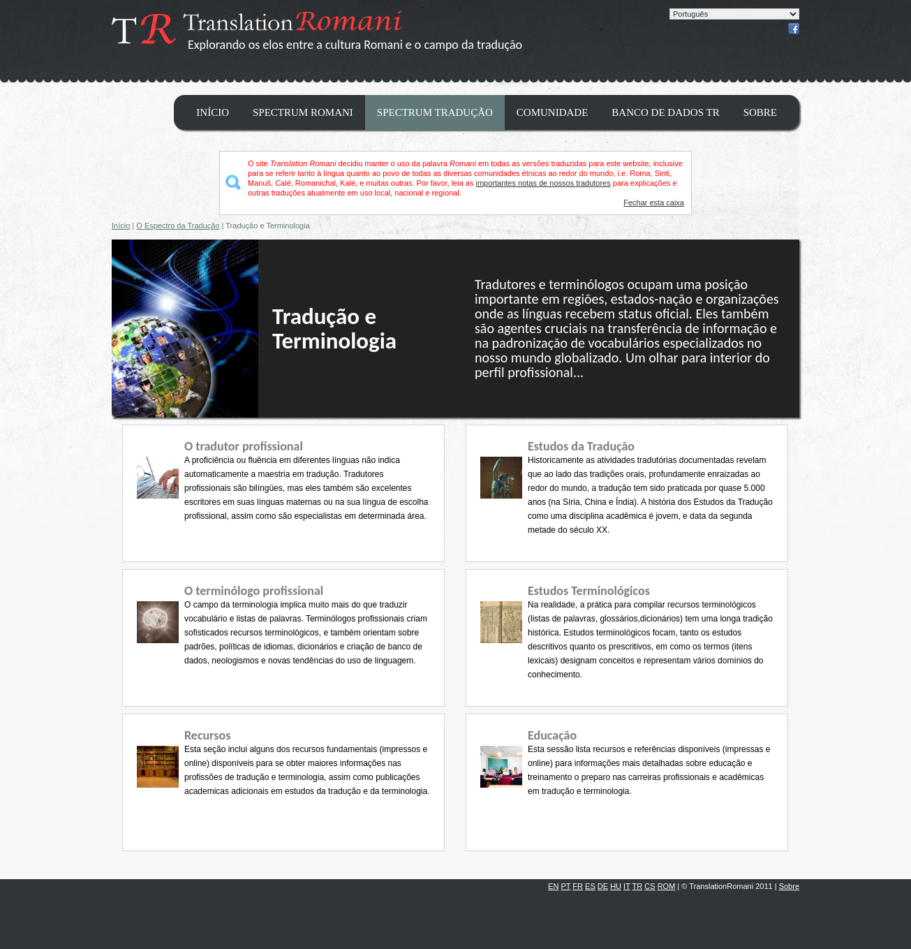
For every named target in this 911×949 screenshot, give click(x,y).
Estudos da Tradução (581, 446)
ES (590, 886)
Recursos (207, 735)
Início (212, 112)
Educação (552, 735)
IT (626, 886)
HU (615, 886)
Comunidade (552, 112)
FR (577, 886)
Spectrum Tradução (435, 112)
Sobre (760, 112)
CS (649, 886)
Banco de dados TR (665, 112)
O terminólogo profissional (253, 590)
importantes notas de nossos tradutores (543, 183)
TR (637, 886)
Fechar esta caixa (653, 202)
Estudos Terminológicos (589, 590)
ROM (667, 886)
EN (553, 886)
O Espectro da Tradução (177, 225)
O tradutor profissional (243, 446)
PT (565, 886)
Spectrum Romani (303, 112)
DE (603, 886)
